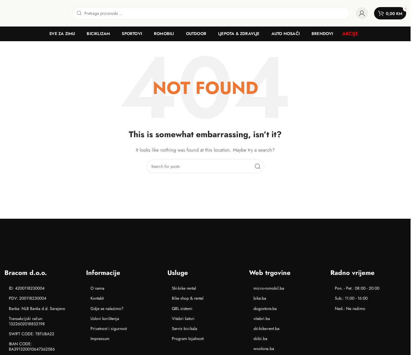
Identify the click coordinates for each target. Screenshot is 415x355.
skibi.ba (260, 338)
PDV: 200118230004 (27, 298)
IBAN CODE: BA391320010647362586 (32, 346)
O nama (97, 288)
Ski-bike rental (184, 288)
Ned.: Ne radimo (350, 308)
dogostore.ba (265, 308)
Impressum (99, 338)
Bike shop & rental (187, 298)
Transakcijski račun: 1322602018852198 (27, 321)
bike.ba (259, 298)
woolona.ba (263, 348)
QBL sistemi (182, 308)
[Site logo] (35, 12)
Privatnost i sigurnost (108, 328)
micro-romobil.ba (268, 288)
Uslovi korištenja (104, 318)
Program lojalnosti (188, 338)
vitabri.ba (261, 318)
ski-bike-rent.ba (266, 328)
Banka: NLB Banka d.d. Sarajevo (37, 308)
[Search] (211, 13)
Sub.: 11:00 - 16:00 (351, 298)
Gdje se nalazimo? (106, 308)
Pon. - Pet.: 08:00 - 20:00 (357, 288)
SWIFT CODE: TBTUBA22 (31, 334)
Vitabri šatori (183, 318)
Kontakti (97, 298)
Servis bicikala (184, 328)
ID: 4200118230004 (27, 288)
